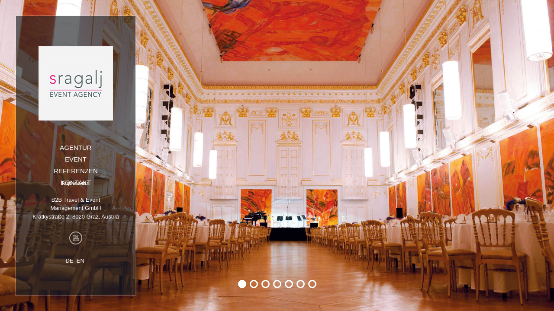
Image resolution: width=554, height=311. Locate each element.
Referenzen (76, 171)
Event (76, 159)
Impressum (76, 183)
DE (70, 260)
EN (80, 260)
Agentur (75, 147)
